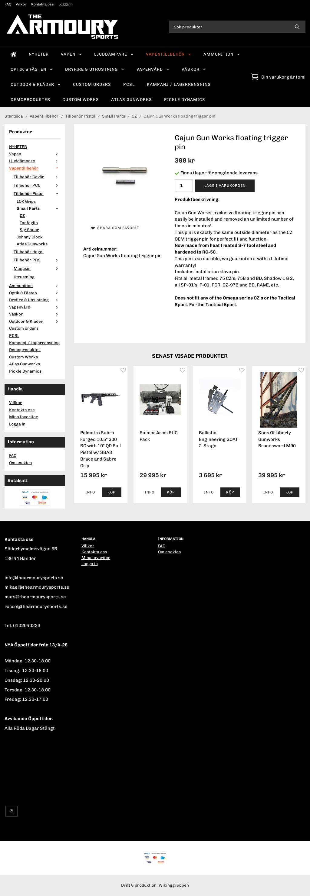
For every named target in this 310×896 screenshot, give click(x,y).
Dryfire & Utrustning (94, 69)
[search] (297, 27)
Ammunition (221, 54)
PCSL (129, 84)
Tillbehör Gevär (37, 176)
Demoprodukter (30, 99)
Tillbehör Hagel (29, 251)
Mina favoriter (23, 416)
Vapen (71, 54)
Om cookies (20, 462)
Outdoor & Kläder (36, 84)
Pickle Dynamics (184, 99)
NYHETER (39, 54)
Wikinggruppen (174, 885)
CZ (22, 215)
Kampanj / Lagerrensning (179, 84)
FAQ (8, 4)
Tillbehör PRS (37, 259)
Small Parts (39, 208)
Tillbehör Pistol (37, 193)
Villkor (21, 4)
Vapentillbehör (168, 54)
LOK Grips (26, 201)
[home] (14, 54)
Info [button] (90, 492)
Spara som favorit (115, 228)
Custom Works (80, 99)
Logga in (65, 4)
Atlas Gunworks (131, 99)
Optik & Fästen (32, 69)
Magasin (37, 268)
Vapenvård (153, 69)
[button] (111, 492)
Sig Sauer (29, 229)
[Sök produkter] (229, 27)
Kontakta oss (42, 4)
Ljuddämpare (114, 54)
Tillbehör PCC (37, 185)
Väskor (194, 69)
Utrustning (24, 276)
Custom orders (92, 84)
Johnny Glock (30, 237)
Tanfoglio (29, 222)
